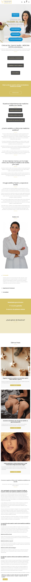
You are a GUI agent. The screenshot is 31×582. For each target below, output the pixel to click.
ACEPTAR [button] (5, 579)
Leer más (15, 385)
